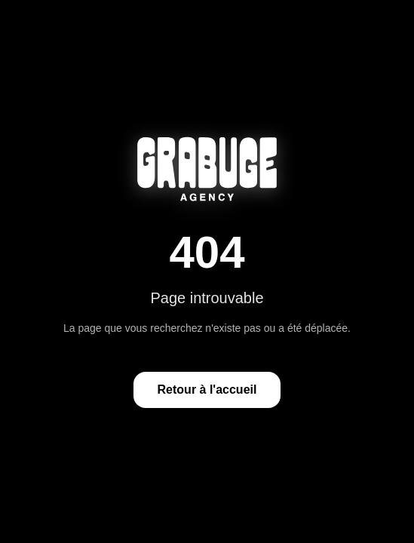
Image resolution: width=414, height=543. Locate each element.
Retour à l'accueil (207, 389)
